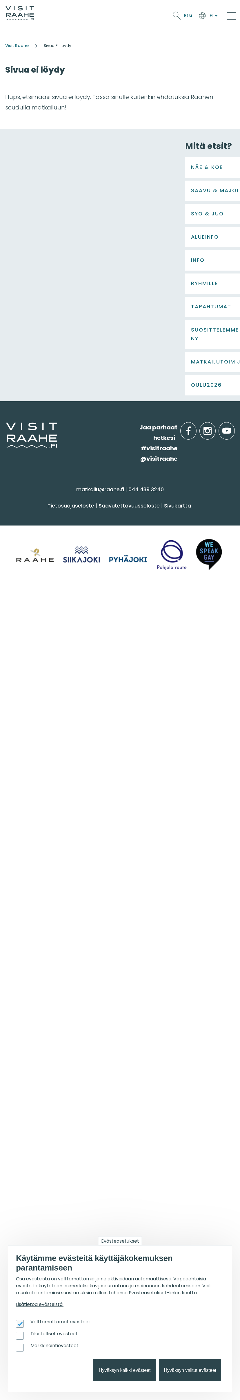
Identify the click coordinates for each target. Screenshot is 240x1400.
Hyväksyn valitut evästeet (190, 1370)
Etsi (188, 15)
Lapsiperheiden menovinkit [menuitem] (160, 1167)
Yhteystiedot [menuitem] (25, 1006)
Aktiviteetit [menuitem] (22, 855)
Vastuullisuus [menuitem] (26, 1040)
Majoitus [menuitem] (134, 844)
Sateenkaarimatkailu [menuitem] (37, 1052)
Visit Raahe (17, 45)
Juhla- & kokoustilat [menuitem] (150, 1017)
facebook (195, 763)
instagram (214, 763)
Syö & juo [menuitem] (24, 921)
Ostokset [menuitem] (20, 890)
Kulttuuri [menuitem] (20, 867)
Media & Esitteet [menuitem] (30, 1029)
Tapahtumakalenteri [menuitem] (37, 1099)
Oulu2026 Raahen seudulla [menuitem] (160, 1099)
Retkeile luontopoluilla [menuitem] (153, 1133)
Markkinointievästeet (54, 1345)
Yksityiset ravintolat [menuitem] (149, 995)
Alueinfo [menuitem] (137, 921)
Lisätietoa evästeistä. (39, 1304)
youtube (233, 763)
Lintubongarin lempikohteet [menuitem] (161, 1110)
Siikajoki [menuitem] (132, 936)
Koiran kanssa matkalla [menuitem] (155, 1121)
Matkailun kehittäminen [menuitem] (41, 1214)
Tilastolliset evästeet (54, 1333)
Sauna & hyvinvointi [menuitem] (35, 844)
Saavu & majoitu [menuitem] (151, 829)
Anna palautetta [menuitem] (31, 1017)
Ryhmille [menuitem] (138, 980)
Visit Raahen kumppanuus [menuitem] (44, 1202)
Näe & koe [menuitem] (25, 829)
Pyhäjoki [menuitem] (134, 948)
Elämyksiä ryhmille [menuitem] (148, 1006)
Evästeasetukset (120, 1241)
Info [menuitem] (14, 980)
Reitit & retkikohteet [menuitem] (34, 901)
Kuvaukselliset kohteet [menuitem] (153, 1156)
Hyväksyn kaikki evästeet (125, 1370)
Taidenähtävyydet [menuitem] (148, 1144)
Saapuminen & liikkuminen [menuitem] (159, 855)
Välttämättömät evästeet (60, 1321)
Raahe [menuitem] (132, 959)
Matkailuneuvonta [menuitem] (33, 995)
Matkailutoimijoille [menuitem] (40, 1187)
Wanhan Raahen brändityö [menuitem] (45, 1063)
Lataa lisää (91, 722)
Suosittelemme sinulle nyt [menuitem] (168, 1083)
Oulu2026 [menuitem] (139, 1187)
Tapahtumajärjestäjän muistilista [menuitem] (39, 1228)
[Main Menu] (231, 15)
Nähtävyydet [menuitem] (26, 878)
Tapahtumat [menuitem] (30, 1083)
